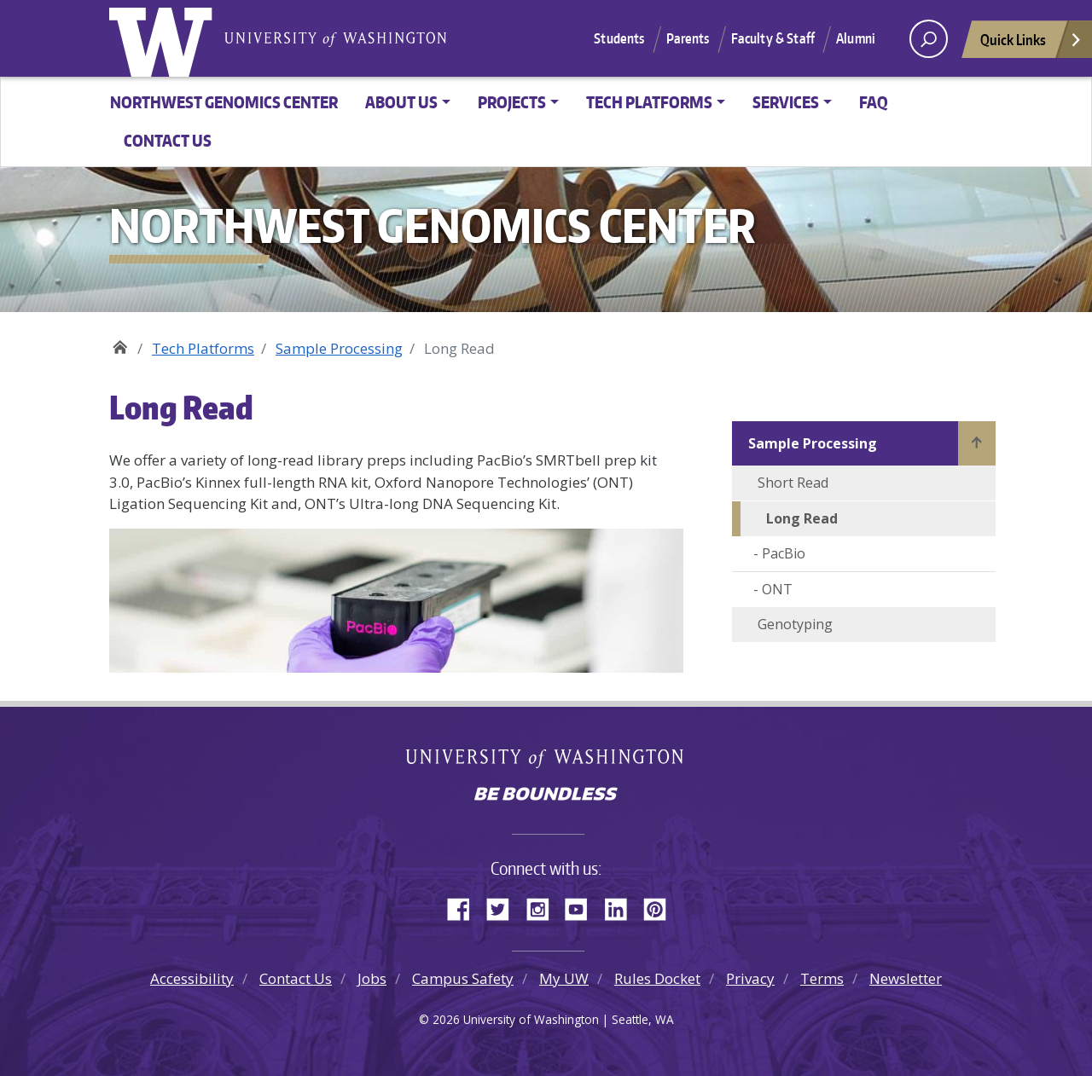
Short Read (793, 482)
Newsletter (905, 978)
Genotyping (795, 624)
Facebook (465, 906)
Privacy (750, 978)
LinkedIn (622, 906)
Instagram (543, 906)
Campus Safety (463, 978)
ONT (777, 589)
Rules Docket (657, 978)
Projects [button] (512, 102)
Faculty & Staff (773, 38)
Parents (688, 38)
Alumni (855, 38)
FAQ (873, 102)
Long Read (802, 518)
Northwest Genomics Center (224, 102)
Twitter (504, 906)
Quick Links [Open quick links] (1031, 44)
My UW (564, 978)
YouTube (583, 906)
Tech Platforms (203, 348)
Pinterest (661, 906)
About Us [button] (401, 102)
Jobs (371, 978)
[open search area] (928, 39)
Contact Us (168, 140)
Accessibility (192, 978)
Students (619, 38)
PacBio (785, 553)
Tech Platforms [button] (649, 102)
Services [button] (785, 102)
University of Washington (164, 38)
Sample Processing (339, 348)
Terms (822, 978)
